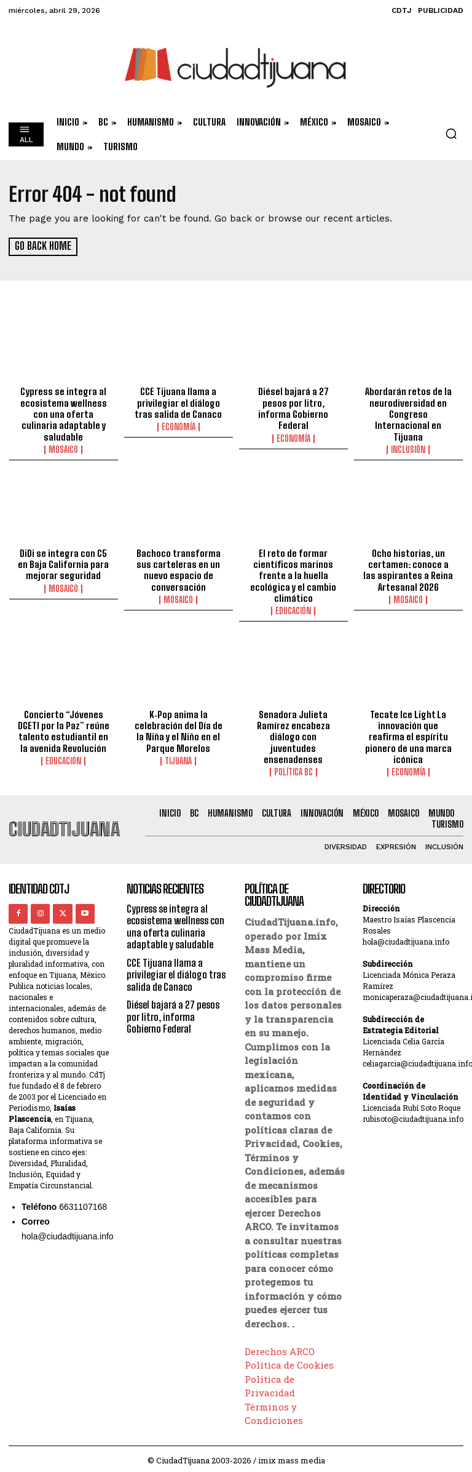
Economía (178, 426)
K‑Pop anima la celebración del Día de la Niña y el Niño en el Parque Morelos (178, 728)
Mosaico (63, 448)
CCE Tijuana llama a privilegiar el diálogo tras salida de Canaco (178, 402)
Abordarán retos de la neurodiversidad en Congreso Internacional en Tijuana (408, 413)
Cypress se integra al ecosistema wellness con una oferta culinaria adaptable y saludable (64, 413)
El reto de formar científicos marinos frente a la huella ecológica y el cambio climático (293, 573)
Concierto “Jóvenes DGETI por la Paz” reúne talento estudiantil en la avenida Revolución (64, 728)
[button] (451, 133)
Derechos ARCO (280, 1348)
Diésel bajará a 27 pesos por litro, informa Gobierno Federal (293, 408)
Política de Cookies (289, 1361)
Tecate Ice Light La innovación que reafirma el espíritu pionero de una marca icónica (408, 734)
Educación (293, 608)
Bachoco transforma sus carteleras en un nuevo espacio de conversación (178, 568)
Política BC (293, 769)
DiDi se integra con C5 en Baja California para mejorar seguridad (63, 562)
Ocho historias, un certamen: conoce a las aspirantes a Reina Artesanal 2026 (408, 568)
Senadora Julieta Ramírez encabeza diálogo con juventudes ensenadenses (293, 734)
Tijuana (178, 758)
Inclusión (408, 448)
